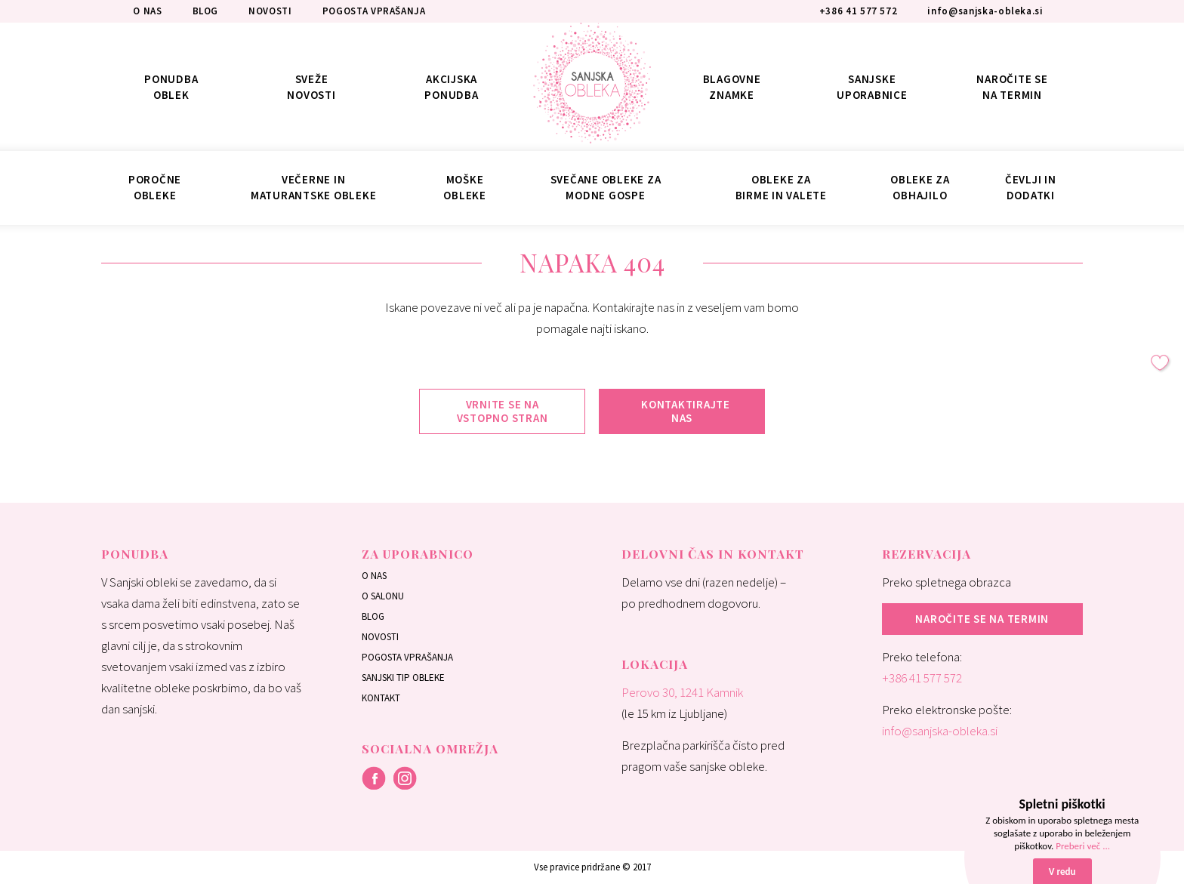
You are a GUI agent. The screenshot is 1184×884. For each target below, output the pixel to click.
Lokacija (654, 664)
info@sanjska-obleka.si (939, 730)
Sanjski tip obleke (403, 677)
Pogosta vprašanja (407, 657)
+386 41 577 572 (922, 678)
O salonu (383, 596)
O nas (374, 575)
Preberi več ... (1083, 846)
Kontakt (381, 697)
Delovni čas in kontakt (712, 554)
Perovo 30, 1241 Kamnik (682, 692)
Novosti (380, 636)
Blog (373, 616)
